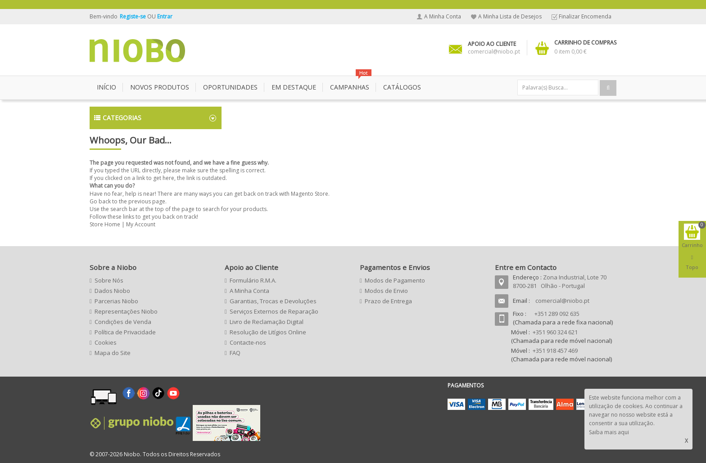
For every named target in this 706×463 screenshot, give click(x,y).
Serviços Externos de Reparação (274, 311)
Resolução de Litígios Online (268, 332)
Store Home (105, 224)
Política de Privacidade (125, 332)
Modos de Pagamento (395, 280)
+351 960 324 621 (555, 332)
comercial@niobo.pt (562, 301)
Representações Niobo (126, 311)
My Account (140, 224)
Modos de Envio (386, 291)
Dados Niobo (112, 291)
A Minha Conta (442, 16)
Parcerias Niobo (116, 301)
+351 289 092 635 (556, 314)
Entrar (164, 16)
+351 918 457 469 (555, 350)
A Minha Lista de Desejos (510, 16)
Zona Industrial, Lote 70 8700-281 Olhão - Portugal (559, 281)
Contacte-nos (248, 342)
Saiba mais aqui (609, 432)
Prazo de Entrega (388, 301)
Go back (100, 201)
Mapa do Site (113, 353)
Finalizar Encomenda (585, 16)
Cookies (106, 342)
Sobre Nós (109, 280)
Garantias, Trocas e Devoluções (273, 301)
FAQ (235, 353)
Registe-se (133, 16)
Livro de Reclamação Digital (266, 322)
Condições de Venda (123, 322)
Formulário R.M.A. (253, 280)
